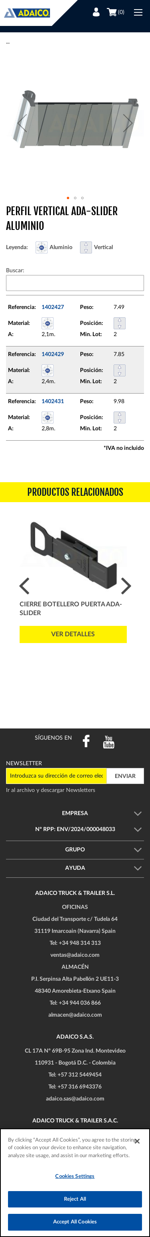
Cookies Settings (74, 1176)
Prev (24, 586)
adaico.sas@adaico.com (75, 1099)
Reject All (75, 1199)
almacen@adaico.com (75, 1015)
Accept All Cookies (75, 1222)
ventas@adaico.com (75, 955)
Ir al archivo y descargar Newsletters (50, 790)
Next (126, 586)
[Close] (137, 1141)
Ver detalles (73, 634)
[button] (22, 123)
